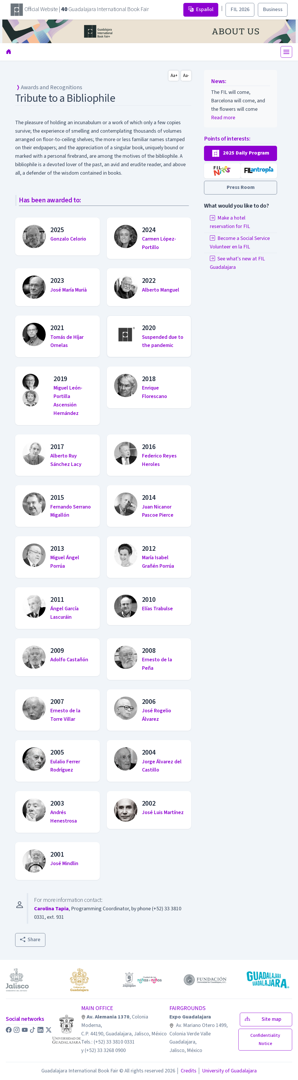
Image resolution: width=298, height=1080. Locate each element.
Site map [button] (266, 1019)
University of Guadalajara (227, 1070)
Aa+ (174, 76)
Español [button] (200, 9)
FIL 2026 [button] (239, 9)
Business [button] (273, 9)
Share (30, 939)
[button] (240, 153)
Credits (186, 1070)
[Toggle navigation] (286, 52)
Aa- (186, 76)
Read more (223, 117)
